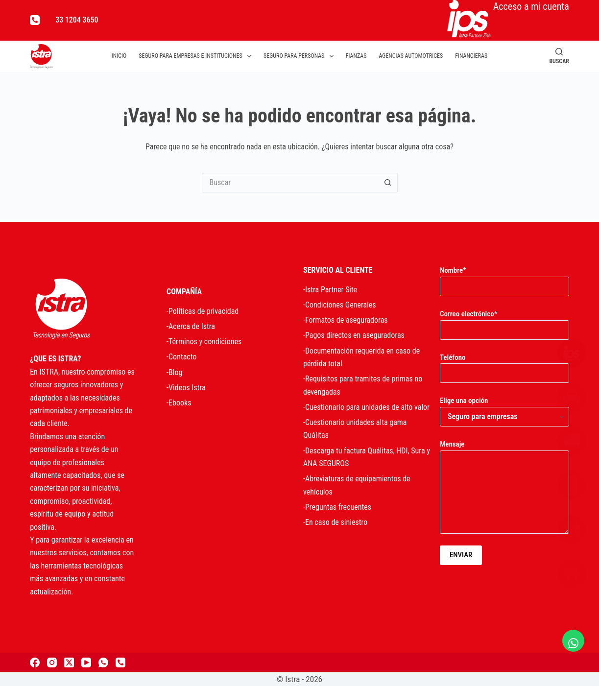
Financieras (471, 55)
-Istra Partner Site (330, 289)
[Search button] (388, 182)
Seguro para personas (300, 56)
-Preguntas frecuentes (337, 507)
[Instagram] (52, 662)
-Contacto (181, 356)
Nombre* (504, 278)
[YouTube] (86, 662)
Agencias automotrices (411, 55)
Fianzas (356, 55)
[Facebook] (35, 662)
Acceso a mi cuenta (508, 19)
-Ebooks (179, 402)
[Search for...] (290, 182)
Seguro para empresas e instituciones (197, 56)
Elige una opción (504, 408)
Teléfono (504, 365)
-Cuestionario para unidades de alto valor (366, 407)
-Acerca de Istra (191, 326)
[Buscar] (559, 56)
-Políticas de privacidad (203, 311)
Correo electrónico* (504, 321)
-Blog (174, 372)
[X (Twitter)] (69, 662)
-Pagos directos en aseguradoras (354, 335)
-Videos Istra (186, 387)
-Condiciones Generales (339, 304)
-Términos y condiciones (204, 341)
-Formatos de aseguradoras (345, 320)
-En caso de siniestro (335, 522)
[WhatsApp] (103, 662)
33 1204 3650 (76, 19)
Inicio (119, 55)
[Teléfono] (35, 20)
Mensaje (504, 487)
